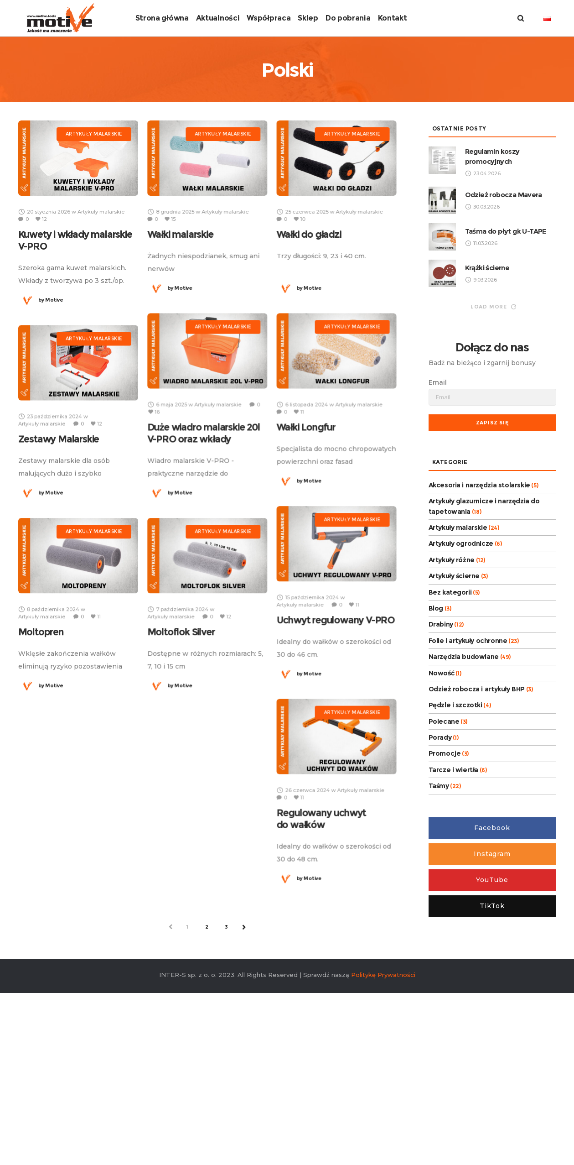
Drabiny (441, 761)
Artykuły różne (452, 696)
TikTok (492, 1042)
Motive (50, 436)
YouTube (492, 1016)
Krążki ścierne (487, 404)
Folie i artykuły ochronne (468, 777)
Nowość (442, 809)
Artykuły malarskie (458, 664)
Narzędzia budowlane (464, 793)
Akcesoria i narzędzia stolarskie (479, 621)
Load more (493, 443)
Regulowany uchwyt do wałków (321, 954)
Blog (436, 745)
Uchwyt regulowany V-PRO (335, 756)
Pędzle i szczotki (455, 841)
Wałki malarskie (180, 370)
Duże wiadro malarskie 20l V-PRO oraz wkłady (203, 569)
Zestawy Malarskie (58, 575)
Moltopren (41, 768)
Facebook (492, 964)
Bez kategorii (450, 729)
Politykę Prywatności (383, 1111)
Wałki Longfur (305, 563)
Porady (440, 874)
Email (438, 519)
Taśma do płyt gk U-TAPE (505, 367)
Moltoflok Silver (181, 768)
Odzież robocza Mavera (503, 331)
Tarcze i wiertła (454, 906)
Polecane (444, 858)
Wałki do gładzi (308, 370)
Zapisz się (492, 559)
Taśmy (439, 922)
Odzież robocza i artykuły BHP (477, 825)
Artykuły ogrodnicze (461, 680)
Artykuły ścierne (454, 712)
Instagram (492, 990)
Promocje (445, 890)
